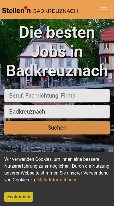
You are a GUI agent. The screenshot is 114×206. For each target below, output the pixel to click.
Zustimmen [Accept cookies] (18, 196)
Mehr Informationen (57, 180)
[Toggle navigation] (104, 9)
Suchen (57, 127)
